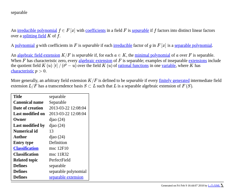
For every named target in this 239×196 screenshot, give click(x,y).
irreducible (122, 45)
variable (169, 65)
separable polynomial (193, 45)
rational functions (133, 65)
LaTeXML (216, 185)
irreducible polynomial (37, 30)
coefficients (95, 30)
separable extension (66, 177)
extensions (198, 60)
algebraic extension (95, 60)
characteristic (22, 71)
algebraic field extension (38, 55)
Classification (25, 148)
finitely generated (174, 80)
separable (140, 30)
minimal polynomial (152, 55)
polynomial (25, 45)
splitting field (34, 35)
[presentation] (67, 30)
